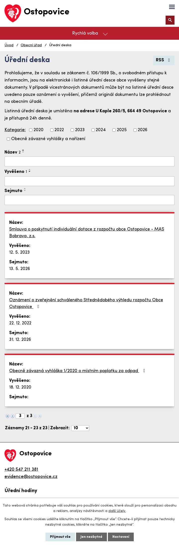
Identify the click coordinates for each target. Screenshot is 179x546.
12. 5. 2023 (19, 252)
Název (12, 152)
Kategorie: (15, 130)
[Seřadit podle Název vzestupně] (23, 150)
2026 (142, 130)
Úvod (8, 45)
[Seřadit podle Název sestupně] (23, 152)
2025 (122, 130)
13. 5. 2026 (19, 269)
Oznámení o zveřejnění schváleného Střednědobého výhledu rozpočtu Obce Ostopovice (86, 303)
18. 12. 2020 (20, 387)
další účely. (117, 511)
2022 (59, 130)
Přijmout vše (60, 537)
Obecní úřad (31, 45)
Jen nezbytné (91, 537)
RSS (164, 60)
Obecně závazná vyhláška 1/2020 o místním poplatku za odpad (78, 370)
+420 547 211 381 (21, 469)
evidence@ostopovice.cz (30, 476)
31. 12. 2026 (20, 339)
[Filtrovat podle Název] (89, 161)
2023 (80, 130)
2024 (101, 130)
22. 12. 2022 (20, 323)
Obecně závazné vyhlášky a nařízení (48, 139)
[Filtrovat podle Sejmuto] (89, 200)
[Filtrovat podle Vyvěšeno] (89, 181)
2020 (39, 130)
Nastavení (120, 537)
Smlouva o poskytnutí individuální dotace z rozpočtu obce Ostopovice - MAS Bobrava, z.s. (86, 232)
